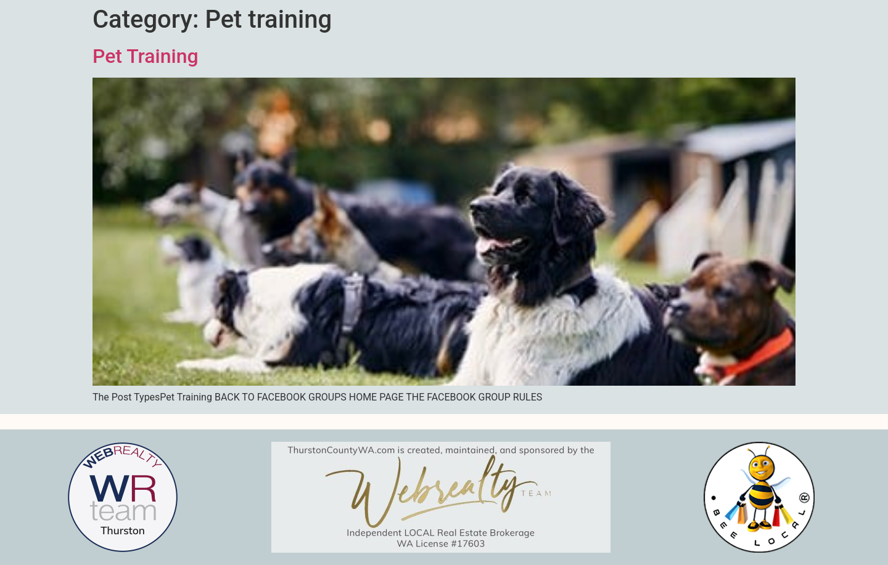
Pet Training (145, 56)
